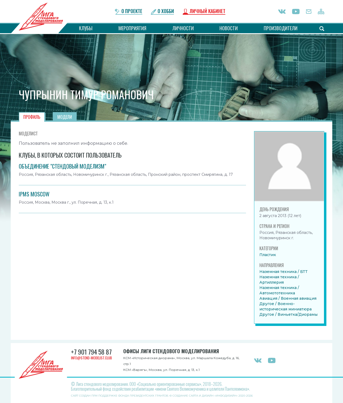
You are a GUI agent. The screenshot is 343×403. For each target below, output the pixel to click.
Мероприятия (132, 28)
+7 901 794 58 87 (92, 352)
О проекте (131, 11)
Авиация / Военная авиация (287, 298)
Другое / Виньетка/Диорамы (288, 314)
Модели (64, 117)
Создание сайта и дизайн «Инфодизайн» (205, 395)
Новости (229, 28)
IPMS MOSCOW (34, 194)
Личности (183, 28)
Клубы (85, 28)
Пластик (267, 254)
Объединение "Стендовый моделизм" (62, 166)
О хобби (166, 11)
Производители (280, 28)
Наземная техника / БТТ (283, 271)
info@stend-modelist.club (93, 358)
